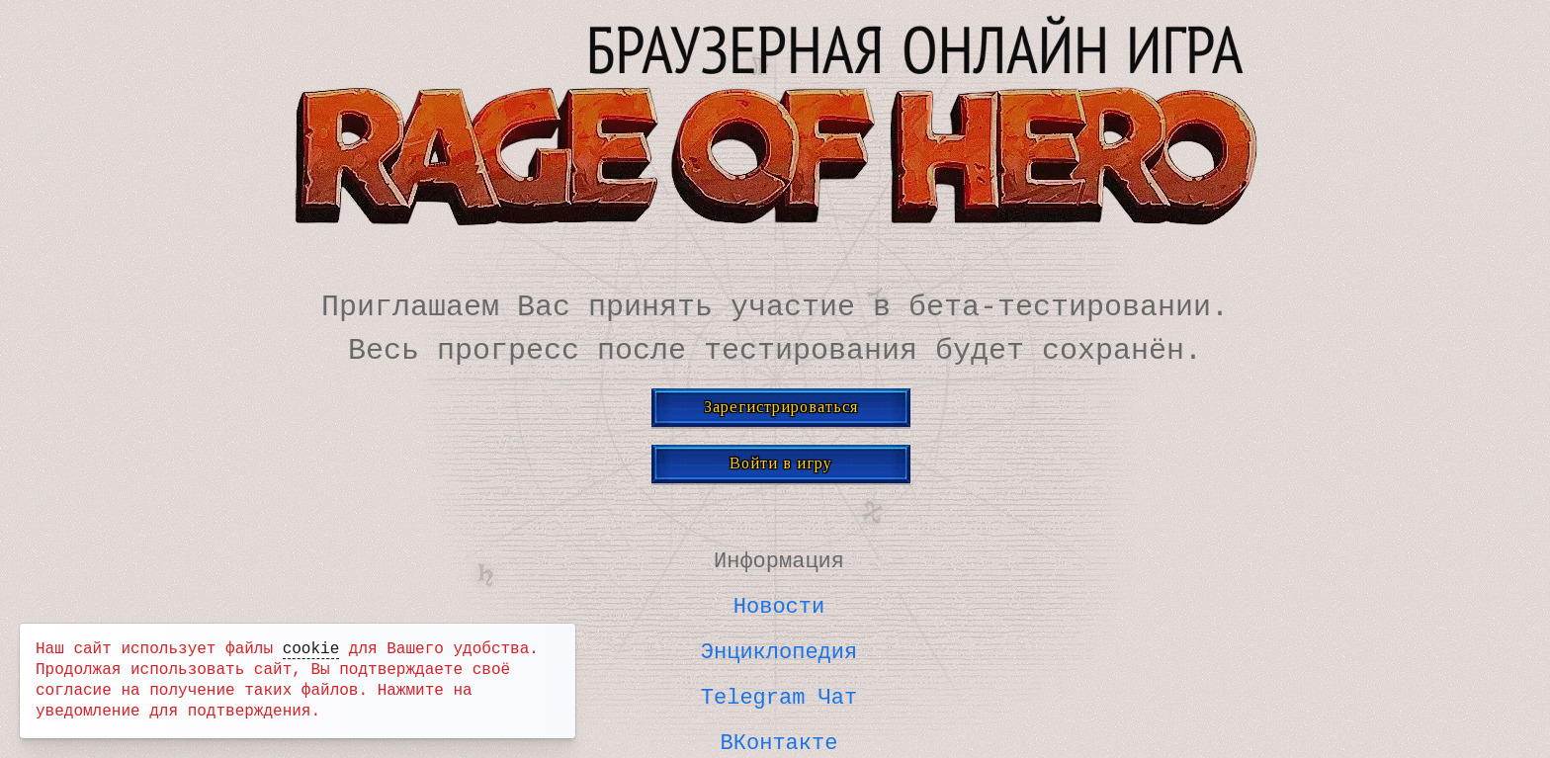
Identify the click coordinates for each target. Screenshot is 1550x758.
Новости (778, 603)
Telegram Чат (779, 692)
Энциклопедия (779, 647)
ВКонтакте (779, 736)
